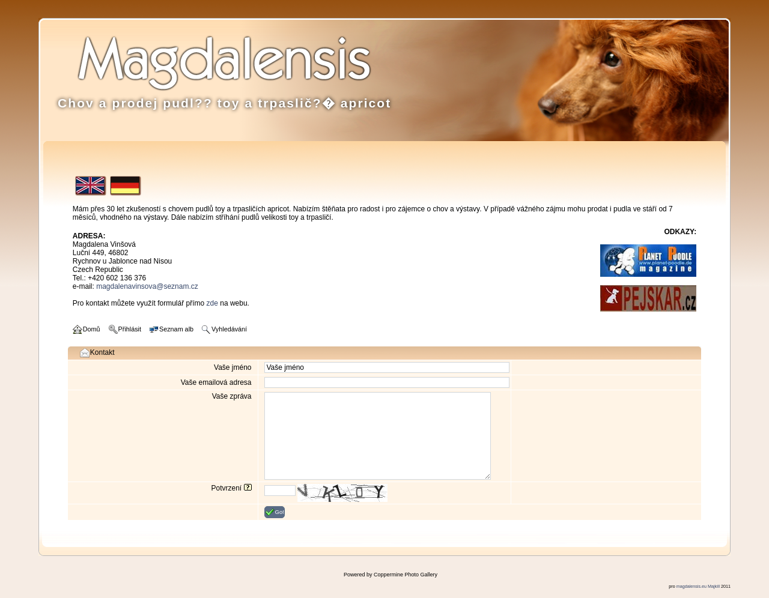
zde (212, 303)
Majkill (714, 586)
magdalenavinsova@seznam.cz (147, 286)
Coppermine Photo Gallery (405, 575)
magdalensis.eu (691, 586)
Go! (274, 512)
